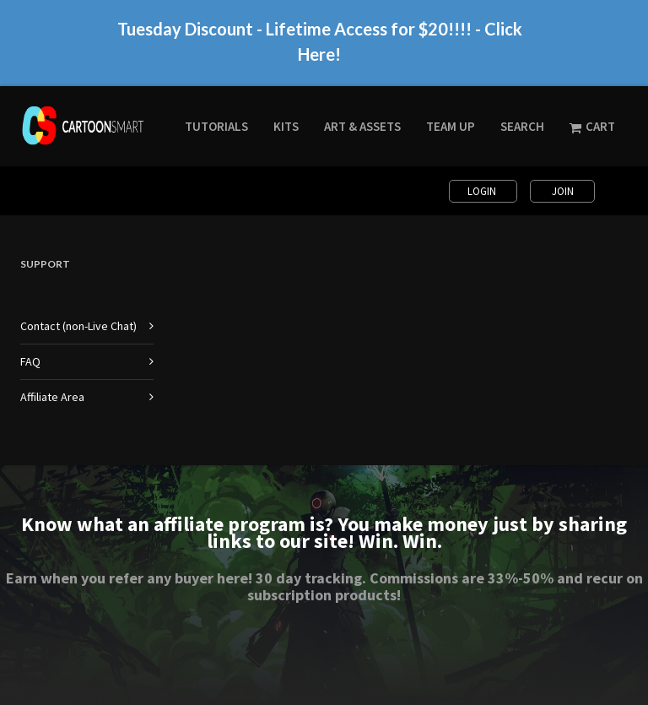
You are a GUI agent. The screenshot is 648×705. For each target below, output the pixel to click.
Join (562, 191)
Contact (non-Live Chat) (78, 326)
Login (483, 191)
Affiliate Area (52, 396)
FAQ (30, 361)
